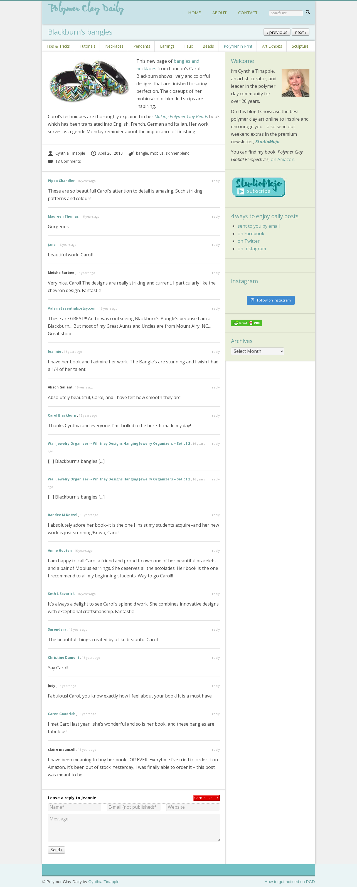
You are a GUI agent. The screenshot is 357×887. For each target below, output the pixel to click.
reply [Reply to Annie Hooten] (216, 550)
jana (52, 244)
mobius (157, 153)
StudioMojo (267, 141)
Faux (188, 46)
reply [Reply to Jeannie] (216, 351)
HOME (194, 12)
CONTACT (248, 12)
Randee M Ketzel (62, 514)
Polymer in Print (238, 46)
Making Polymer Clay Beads (181, 116)
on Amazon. (283, 159)
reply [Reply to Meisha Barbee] (216, 273)
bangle (142, 153)
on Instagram (252, 249)
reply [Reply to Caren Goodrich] (216, 714)
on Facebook (251, 233)
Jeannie (54, 351)
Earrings (167, 46)
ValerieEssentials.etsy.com (72, 308)
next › (300, 32)
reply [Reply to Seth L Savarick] (216, 594)
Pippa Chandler (61, 180)
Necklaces (114, 46)
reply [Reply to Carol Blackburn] (216, 415)
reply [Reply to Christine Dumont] (216, 657)
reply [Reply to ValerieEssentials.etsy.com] (216, 308)
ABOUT (219, 12)
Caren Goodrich (61, 713)
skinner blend (177, 153)
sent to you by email (259, 226)
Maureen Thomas (63, 216)
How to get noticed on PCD (290, 881)
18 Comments (64, 161)
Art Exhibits (272, 46)
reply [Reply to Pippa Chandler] (216, 181)
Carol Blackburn (62, 415)
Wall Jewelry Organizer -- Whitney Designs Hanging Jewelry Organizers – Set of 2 (119, 443)
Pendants (141, 46)
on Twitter (249, 241)
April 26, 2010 (107, 153)
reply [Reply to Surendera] (216, 629)
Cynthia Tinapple (66, 153)
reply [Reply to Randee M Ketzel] (216, 515)
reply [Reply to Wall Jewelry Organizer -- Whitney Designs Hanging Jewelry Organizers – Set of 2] (216, 443)
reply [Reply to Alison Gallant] (216, 387)
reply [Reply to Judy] (216, 686)
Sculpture (300, 46)
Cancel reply (206, 798)
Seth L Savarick (61, 593)
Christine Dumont (63, 657)
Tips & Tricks (58, 46)
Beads (208, 46)
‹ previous (277, 32)
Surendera (57, 629)
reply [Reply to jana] (216, 244)
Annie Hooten (60, 550)
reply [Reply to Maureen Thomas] (216, 216)
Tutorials (87, 46)
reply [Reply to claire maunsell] (216, 749)
